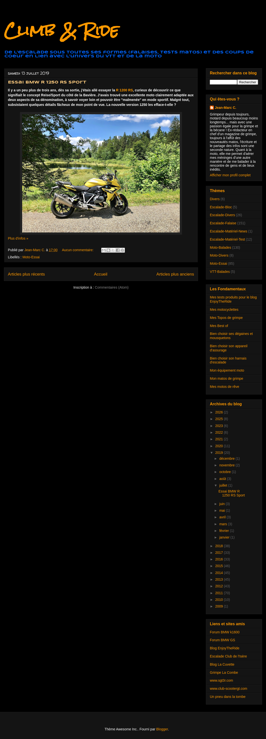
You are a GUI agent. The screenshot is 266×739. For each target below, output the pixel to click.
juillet (223, 485)
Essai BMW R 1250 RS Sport (47, 82)
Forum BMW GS (222, 640)
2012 (219, 586)
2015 (219, 566)
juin (222, 504)
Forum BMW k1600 (225, 632)
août (223, 479)
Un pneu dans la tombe (228, 697)
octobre (225, 472)
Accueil (100, 274)
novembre (227, 465)
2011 (219, 593)
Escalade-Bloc (221, 207)
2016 (219, 559)
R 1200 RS (124, 90)
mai (222, 510)
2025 (219, 419)
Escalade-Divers (222, 215)
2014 (219, 573)
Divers (215, 199)
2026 (219, 412)
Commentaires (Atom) (112, 287)
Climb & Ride (61, 30)
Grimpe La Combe (224, 672)
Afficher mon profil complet (230, 175)
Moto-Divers (219, 255)
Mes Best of (219, 326)
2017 (219, 553)
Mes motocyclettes (224, 310)
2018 (219, 546)
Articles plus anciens (175, 274)
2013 (219, 579)
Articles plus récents (26, 274)
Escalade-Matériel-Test (227, 239)
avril (223, 517)
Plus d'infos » (18, 238)
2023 (219, 426)
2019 (219, 453)
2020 (219, 446)
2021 (219, 439)
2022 (219, 432)
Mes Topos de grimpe (226, 318)
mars (223, 524)
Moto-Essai (31, 257)
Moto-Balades (220, 247)
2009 (219, 606)
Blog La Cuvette (222, 664)
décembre (227, 458)
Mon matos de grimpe (226, 378)
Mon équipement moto (227, 370)
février (224, 531)
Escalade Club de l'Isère (228, 656)
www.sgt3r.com (221, 680)
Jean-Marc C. (225, 108)
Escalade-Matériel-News (228, 231)
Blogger (162, 729)
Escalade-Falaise (223, 223)
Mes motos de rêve (224, 387)
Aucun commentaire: (78, 250)
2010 (219, 600)
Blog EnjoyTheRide (224, 648)
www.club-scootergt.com (228, 688)
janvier (224, 537)
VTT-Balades (220, 272)
